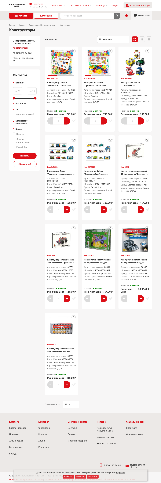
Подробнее (120, 472)
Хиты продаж (16, 440)
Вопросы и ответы (106, 443)
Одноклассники (134, 434)
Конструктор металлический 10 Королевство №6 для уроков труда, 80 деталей (60, 351)
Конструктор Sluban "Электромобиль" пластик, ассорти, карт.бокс (96, 174)
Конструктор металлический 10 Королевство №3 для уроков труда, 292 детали (134, 262)
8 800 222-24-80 (38, 6)
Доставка (72, 427)
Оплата (71, 434)
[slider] (14, 98)
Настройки (68, 477)
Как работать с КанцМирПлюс (105, 429)
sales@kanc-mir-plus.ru (136, 466)
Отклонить (80, 477)
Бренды (13, 453)
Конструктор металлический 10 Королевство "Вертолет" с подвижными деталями (134, 174)
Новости (42, 434)
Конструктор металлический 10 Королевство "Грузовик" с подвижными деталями (60, 262)
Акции (41, 440)
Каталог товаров (17, 427)
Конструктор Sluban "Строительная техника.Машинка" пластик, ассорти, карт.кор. (133, 87)
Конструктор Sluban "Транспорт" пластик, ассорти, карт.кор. (61, 174)
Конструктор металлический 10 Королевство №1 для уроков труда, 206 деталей (97, 262)
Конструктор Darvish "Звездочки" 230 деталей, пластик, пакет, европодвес (59, 85)
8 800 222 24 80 (110, 465)
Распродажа (15, 447)
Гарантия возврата (77, 440)
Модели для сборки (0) (23, 59)
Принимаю (92, 477)
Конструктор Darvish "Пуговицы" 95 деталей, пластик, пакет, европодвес (96, 85)
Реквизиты (43, 447)
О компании (44, 427)
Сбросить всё (24, 164)
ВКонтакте (131, 427)
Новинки (14, 434)
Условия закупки (105, 437)
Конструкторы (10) (22, 52)
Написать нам (36, 4)
